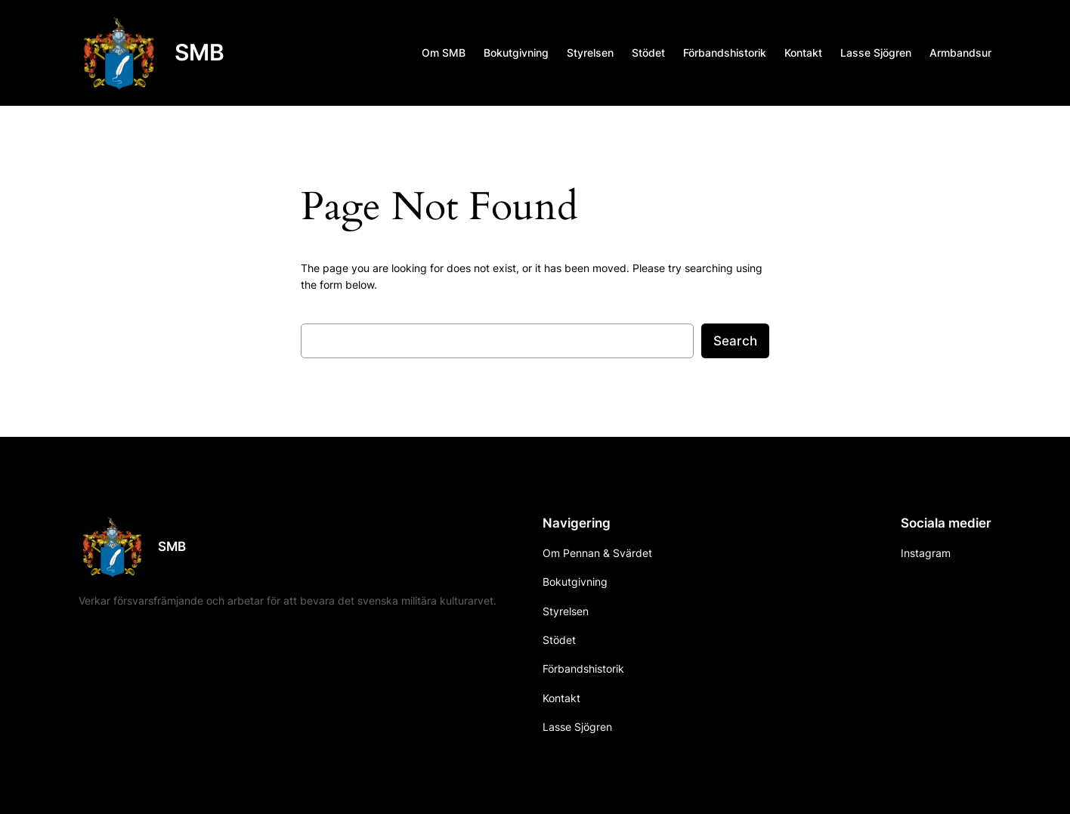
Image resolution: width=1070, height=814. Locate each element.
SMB (199, 52)
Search (735, 340)
